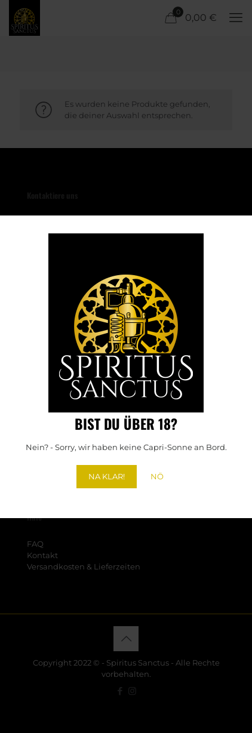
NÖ (157, 476)
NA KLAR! (106, 476)
